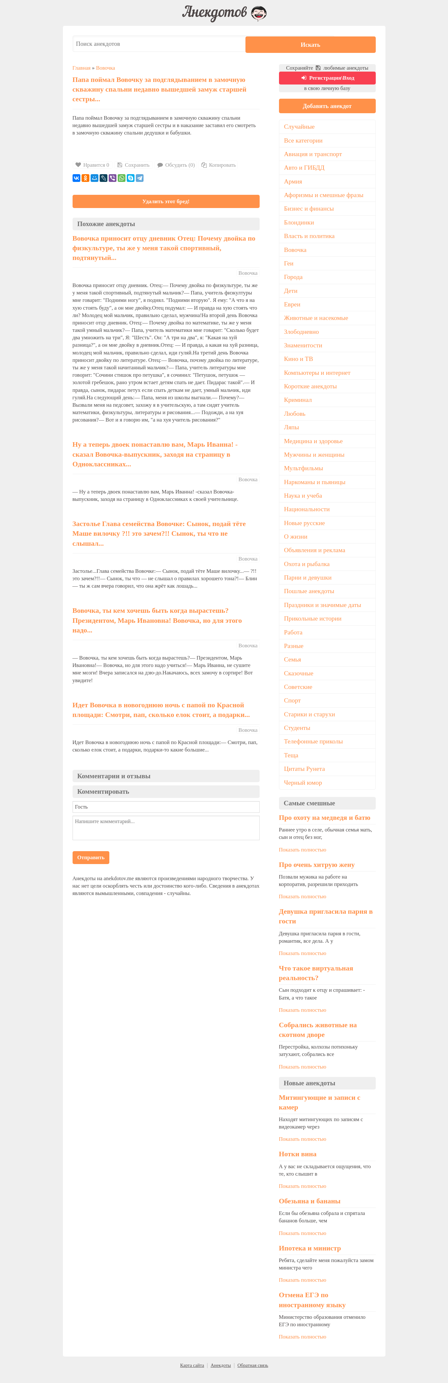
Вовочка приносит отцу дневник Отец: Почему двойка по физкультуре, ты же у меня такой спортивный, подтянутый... (164, 249)
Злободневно (302, 335)
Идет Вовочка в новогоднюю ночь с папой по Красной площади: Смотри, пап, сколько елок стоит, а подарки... (161, 712)
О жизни (296, 542)
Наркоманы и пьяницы (315, 487)
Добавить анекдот (327, 107)
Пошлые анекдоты (309, 598)
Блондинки (299, 225)
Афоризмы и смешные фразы (324, 197)
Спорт (292, 708)
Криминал (298, 404)
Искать (356, 43)
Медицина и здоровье (314, 446)
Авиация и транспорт (313, 156)
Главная (82, 68)
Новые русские (305, 528)
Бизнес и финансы (309, 211)
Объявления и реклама (315, 556)
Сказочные (299, 680)
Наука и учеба (303, 501)
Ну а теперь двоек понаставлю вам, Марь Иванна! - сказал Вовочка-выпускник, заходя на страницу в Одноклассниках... (155, 456)
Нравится (93, 165)
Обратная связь (252, 1374)
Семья (293, 667)
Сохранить (133, 165)
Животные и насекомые (317, 321)
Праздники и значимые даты (323, 611)
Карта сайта (192, 1374)
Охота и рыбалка (307, 570)
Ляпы (291, 432)
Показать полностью (302, 859)
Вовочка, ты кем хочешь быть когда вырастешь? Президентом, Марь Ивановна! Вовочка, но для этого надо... (157, 622)
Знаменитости (303, 349)
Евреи (292, 308)
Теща (291, 763)
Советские (298, 694)
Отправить (91, 859)
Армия (293, 183)
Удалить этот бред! (166, 202)
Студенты (297, 736)
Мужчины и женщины (315, 459)
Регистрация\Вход (327, 78)
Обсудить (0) (175, 165)
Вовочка (105, 68)
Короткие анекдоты (311, 390)
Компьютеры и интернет (318, 377)
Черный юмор (303, 791)
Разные (294, 653)
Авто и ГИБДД (304, 170)
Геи (289, 266)
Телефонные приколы (314, 749)
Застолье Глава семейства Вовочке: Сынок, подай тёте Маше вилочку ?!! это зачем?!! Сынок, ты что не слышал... (159, 535)
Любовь (295, 418)
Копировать (218, 165)
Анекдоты (221, 1374)
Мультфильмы (304, 473)
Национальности (307, 515)
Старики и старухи (310, 722)
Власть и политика (310, 239)
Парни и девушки (308, 584)
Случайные (299, 128)
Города (293, 280)
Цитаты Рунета (305, 777)
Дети (291, 294)
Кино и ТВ (299, 363)
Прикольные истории (313, 625)
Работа (293, 639)
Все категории (304, 142)
